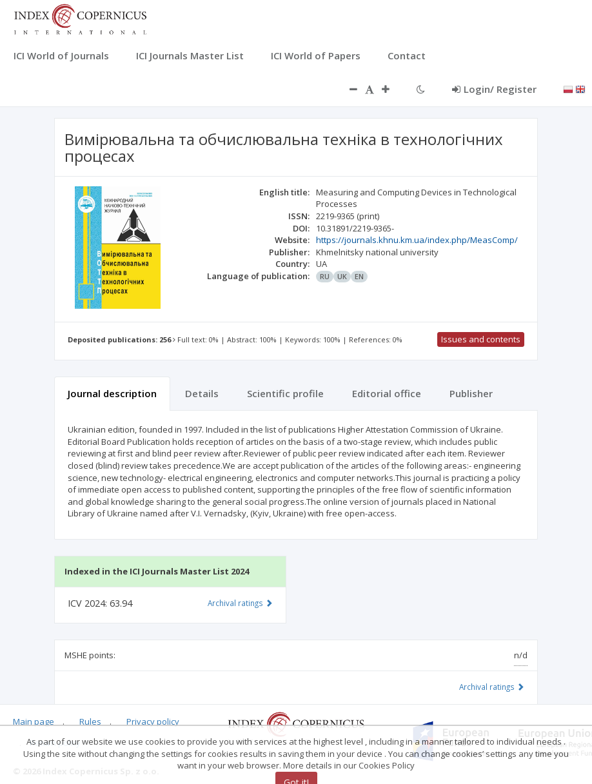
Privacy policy (152, 721)
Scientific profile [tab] (285, 393)
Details (202, 393)
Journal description (112, 393)
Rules (90, 721)
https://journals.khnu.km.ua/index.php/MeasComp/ (417, 240)
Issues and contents (480, 339)
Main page (33, 721)
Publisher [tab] (471, 393)
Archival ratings (491, 686)
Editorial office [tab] (386, 393)
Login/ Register (494, 89)
